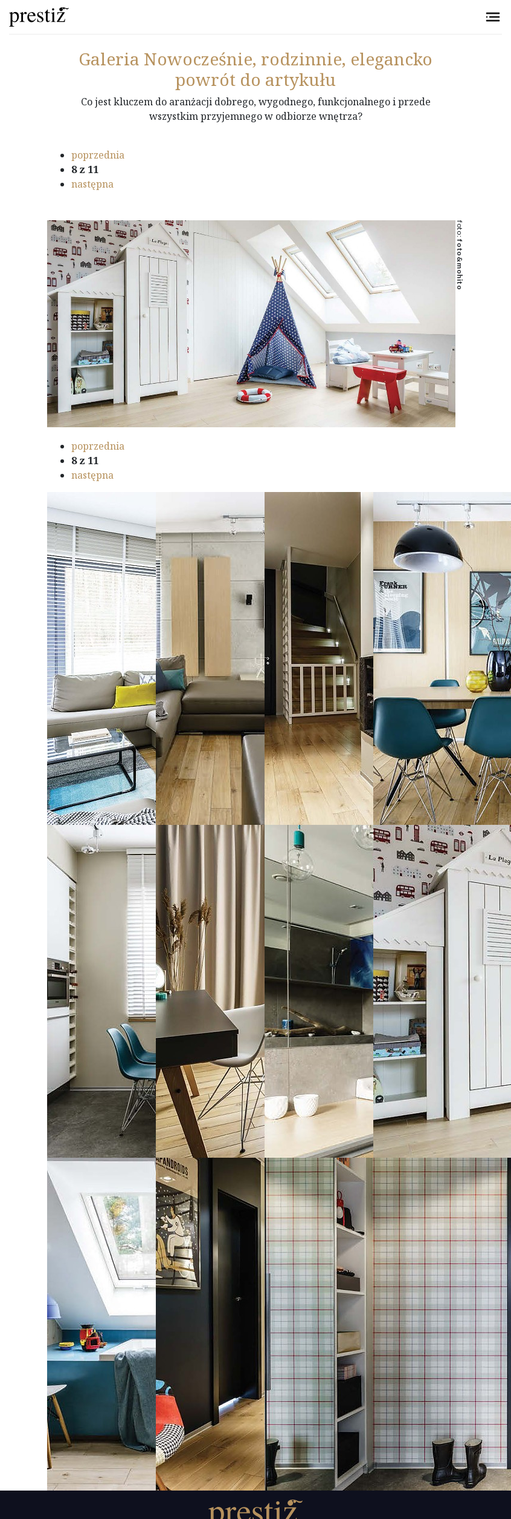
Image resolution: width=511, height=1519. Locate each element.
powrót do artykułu (255, 79)
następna (92, 184)
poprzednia (97, 155)
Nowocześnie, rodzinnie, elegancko (255, 58)
